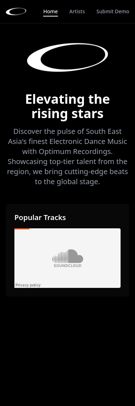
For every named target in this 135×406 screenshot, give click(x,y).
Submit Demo (112, 11)
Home (50, 11)
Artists (77, 11)
